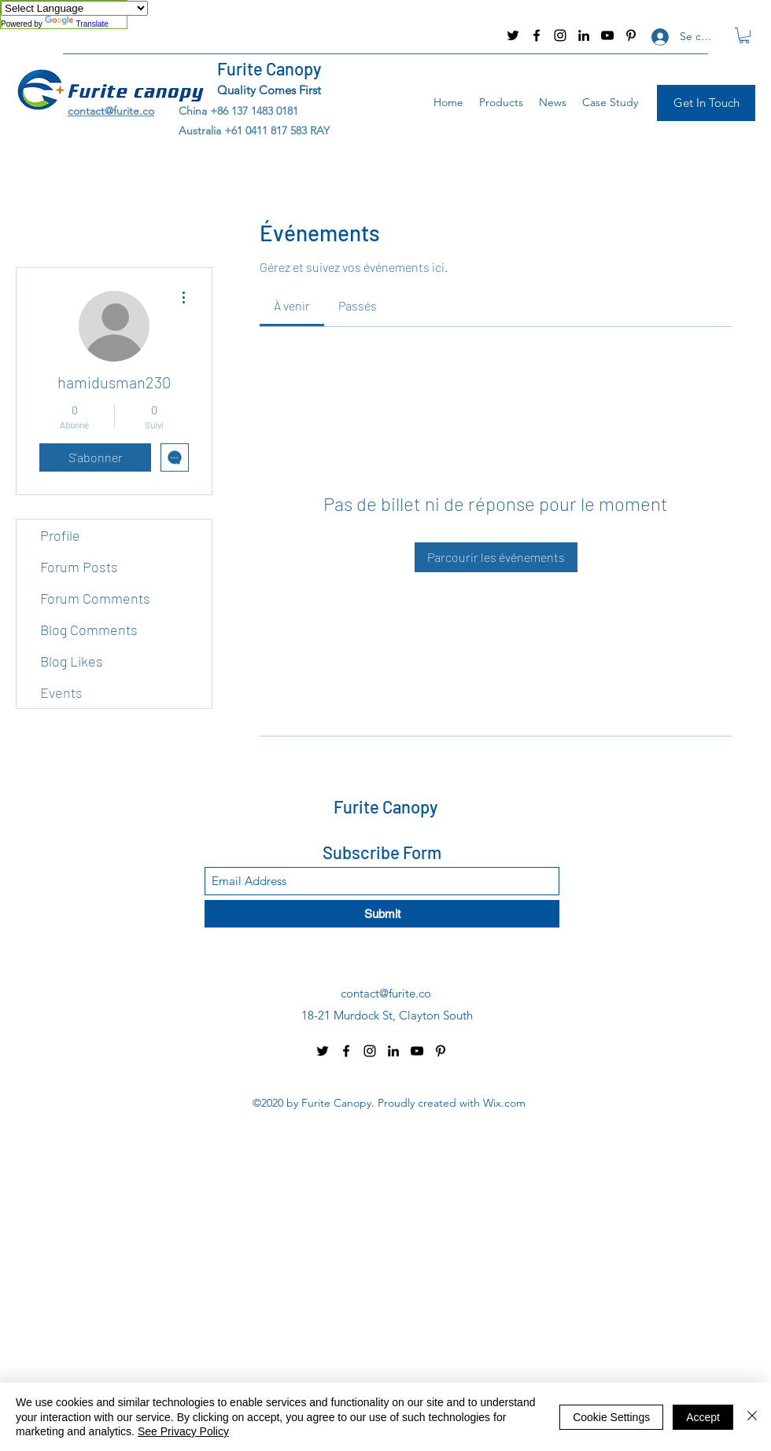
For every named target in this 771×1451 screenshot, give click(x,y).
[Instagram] (560, 35)
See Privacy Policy (183, 1431)
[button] (744, 35)
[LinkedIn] (584, 35)
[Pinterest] (631, 35)
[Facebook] (536, 35)
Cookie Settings (611, 1417)
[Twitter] (513, 35)
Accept (703, 1417)
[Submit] (382, 914)
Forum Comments (95, 598)
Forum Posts (79, 566)
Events (61, 692)
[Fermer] (752, 1416)
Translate (77, 24)
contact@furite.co (59, 35)
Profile (60, 535)
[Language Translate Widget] (74, 8)
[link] (292, 305)
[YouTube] (607, 35)
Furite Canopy (269, 68)
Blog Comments (89, 629)
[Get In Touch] (706, 103)
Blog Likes (71, 661)
